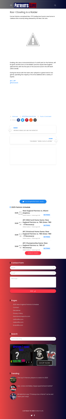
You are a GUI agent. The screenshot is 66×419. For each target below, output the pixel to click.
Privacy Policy (18, 313)
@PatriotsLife (14, 83)
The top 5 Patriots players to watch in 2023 (32, 378)
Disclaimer (17, 310)
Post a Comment (45, 116)
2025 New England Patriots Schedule (26, 304)
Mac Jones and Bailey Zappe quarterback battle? (35, 386)
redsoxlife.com (18, 322)
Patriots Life (39, 411)
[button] (18, 120)
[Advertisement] (33, 100)
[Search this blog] (33, 339)
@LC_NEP (13, 81)
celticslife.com (18, 319)
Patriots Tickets (33, 253)
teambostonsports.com (21, 316)
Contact (16, 307)
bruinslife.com (18, 325)
